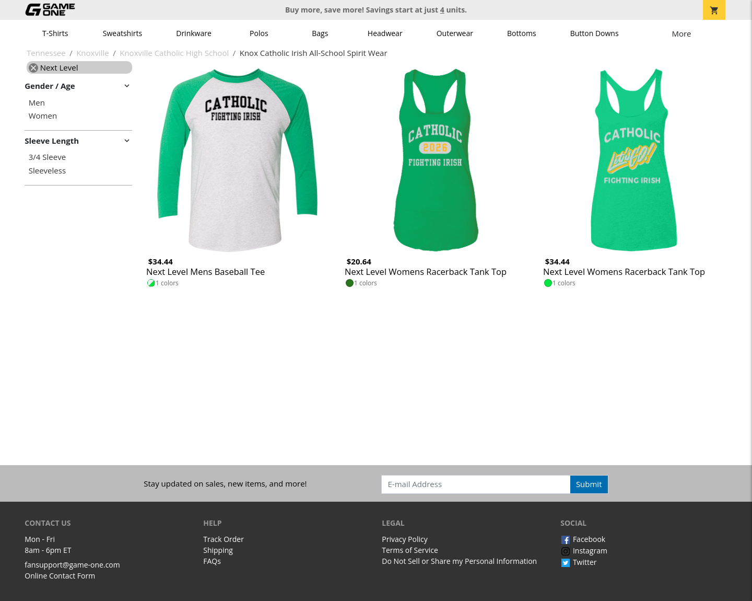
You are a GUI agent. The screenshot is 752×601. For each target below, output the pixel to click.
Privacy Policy (404, 539)
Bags (320, 33)
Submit (589, 484)
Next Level (53, 67)
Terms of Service (410, 550)
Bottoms (521, 33)
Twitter (578, 562)
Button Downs (594, 33)
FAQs (212, 561)
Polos (259, 33)
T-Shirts (55, 33)
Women (43, 115)
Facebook (582, 539)
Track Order (223, 539)
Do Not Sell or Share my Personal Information (459, 561)
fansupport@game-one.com (72, 565)
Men (37, 102)
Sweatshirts (122, 33)
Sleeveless (47, 170)
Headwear (385, 33)
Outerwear (455, 33)
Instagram (583, 551)
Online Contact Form (60, 576)
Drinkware (194, 33)
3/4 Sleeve (47, 157)
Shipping (218, 550)
